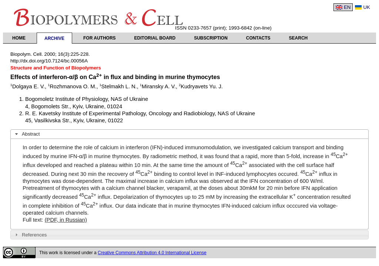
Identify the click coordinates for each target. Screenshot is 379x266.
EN (347, 7)
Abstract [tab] (26, 134)
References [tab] (30, 235)
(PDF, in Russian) (66, 220)
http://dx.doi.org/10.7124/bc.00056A (49, 61)
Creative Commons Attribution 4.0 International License (152, 252)
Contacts (258, 38)
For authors (99, 38)
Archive (54, 38)
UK (366, 7)
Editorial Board (155, 38)
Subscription (211, 38)
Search (298, 38)
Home (19, 38)
